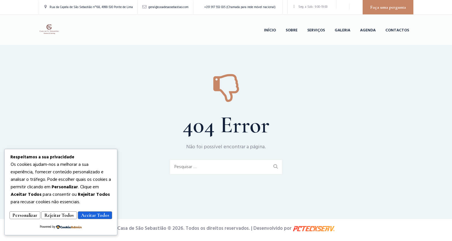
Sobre (291, 30)
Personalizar (33, 207)
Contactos (397, 30)
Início (270, 30)
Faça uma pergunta (388, 7)
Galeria (342, 30)
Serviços (316, 30)
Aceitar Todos (61, 216)
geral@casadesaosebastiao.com (168, 7)
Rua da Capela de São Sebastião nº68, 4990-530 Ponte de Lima (91, 7)
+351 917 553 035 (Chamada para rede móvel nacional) (240, 7)
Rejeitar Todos (85, 207)
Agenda (368, 30)
